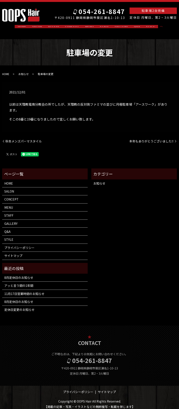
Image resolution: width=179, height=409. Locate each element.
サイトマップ (13, 251)
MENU (89, 28)
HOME (33, 28)
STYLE (138, 28)
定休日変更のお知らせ (19, 305)
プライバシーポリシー (19, 243)
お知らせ (23, 70)
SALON (46, 28)
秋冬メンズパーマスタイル (23, 137)
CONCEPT (75, 28)
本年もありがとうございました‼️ (151, 137)
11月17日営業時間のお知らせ (24, 289)
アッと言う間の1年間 (18, 281)
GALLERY (115, 28)
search (150, 28)
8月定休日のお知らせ (18, 273)
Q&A (128, 28)
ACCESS (59, 28)
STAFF (101, 28)
